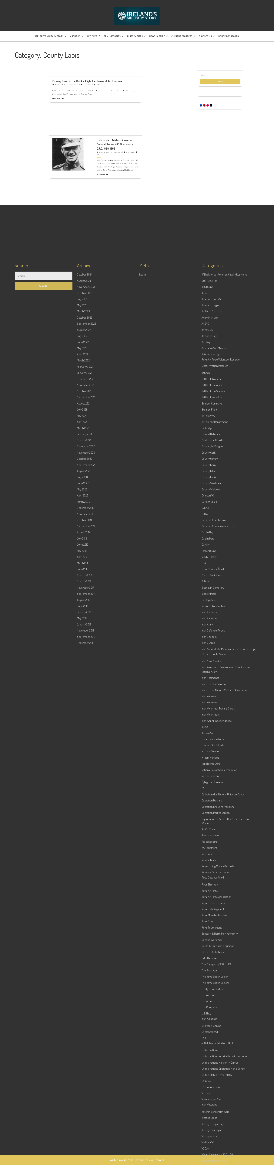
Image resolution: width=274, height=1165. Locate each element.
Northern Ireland (211, 1079)
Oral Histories (112, 36)
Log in (142, 578)
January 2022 (84, 676)
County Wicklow (211, 793)
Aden (205, 596)
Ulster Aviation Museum (215, 669)
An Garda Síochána (212, 615)
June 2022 (83, 645)
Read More (82, 60)
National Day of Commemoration (219, 1073)
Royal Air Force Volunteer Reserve (221, 663)
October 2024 (84, 578)
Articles (92, 36)
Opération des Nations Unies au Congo (223, 1098)
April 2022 (82, 658)
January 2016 (84, 928)
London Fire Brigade (213, 1049)
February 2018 (84, 879)
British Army (208, 719)
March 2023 (83, 615)
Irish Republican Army (214, 987)
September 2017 (86, 897)
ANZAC (205, 627)
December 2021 (85, 682)
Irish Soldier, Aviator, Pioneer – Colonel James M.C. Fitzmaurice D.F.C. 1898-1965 (102, 120)
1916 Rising (207, 590)
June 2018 (82, 872)
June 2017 (82, 909)
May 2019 (82, 854)
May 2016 (82, 921)
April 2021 (82, 725)
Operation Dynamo (212, 1104)
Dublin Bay (207, 836)
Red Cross (207, 1157)
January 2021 (84, 744)
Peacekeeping (209, 1145)
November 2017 (85, 891)
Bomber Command (212, 707)
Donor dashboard (228, 36)
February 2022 (85, 670)
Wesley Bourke (88, 55)
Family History (209, 860)
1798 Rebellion (210, 584)
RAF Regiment (209, 1151)
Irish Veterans (209, 1006)
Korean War (208, 1036)
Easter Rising (209, 854)
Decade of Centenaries (215, 823)
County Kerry (209, 768)
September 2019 (86, 829)
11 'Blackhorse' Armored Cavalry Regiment (224, 578)
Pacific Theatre (210, 1133)
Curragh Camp (209, 805)
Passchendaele (210, 1139)
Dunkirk (206, 848)
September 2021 (86, 701)
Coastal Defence (211, 737)
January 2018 (84, 885)
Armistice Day (209, 639)
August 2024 (84, 584)
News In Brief (157, 36)
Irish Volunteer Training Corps (218, 1012)
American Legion (211, 609)
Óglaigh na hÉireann (212, 1085)
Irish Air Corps (209, 915)
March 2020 (83, 805)
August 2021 (83, 707)
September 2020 (86, 768)
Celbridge (207, 731)
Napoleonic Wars (211, 1067)
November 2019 (85, 817)
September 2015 (86, 940)
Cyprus (205, 811)
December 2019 (85, 811)
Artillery (206, 645)
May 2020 (82, 793)
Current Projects (181, 36)
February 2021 (84, 737)
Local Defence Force (213, 1042)
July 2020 (82, 780)
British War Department (215, 725)
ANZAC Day (207, 633)
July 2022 (82, 639)
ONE (204, 1091)
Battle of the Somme (213, 694)
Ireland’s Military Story (49, 36)
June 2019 (82, 848)
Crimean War (209, 799)
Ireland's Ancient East (214, 909)
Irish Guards (208, 946)
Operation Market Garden (216, 1116)
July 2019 (82, 842)
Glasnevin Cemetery (213, 891)
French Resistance (212, 879)
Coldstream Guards (212, 744)
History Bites (135, 36)
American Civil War (212, 602)
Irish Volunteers (211, 1018)
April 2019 (82, 860)
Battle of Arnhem (211, 682)
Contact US (205, 36)
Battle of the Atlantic (213, 688)
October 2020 (84, 762)
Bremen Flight (209, 713)
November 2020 (86, 756)
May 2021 (81, 719)
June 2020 (83, 786)
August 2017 (83, 903)
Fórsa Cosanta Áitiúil (213, 872)
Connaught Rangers (212, 750)
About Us (75, 36)
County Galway (210, 762)
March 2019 (83, 866)
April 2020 (82, 799)
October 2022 (84, 621)
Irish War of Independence (217, 1024)
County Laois (209, 780)
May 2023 (82, 609)
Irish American (210, 921)
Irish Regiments (210, 981)
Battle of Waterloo (212, 701)
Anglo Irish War (210, 621)
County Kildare (210, 774)
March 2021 (83, 731)
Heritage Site (209, 903)
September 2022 (86, 627)
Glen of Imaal (209, 897)
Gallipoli (206, 885)
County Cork (209, 756)
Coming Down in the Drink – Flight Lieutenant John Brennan (93, 54)
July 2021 (82, 713)
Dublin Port (208, 842)
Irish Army (207, 928)
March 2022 (83, 664)
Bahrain (206, 676)
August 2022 (84, 633)
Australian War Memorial (215, 651)
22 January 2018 (83, 55)
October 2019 (84, 823)
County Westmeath (212, 786)
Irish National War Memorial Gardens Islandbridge (229, 952)
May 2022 (82, 651)
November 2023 (86, 590)
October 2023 (84, 596)
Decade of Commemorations (218, 829)
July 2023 (82, 602)
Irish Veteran (209, 999)
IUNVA (205, 1030)
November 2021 (85, 688)
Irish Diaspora (209, 940)
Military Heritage (210, 1061)
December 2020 (86, 750)
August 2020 (84, 774)
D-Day (205, 817)
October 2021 (84, 694)
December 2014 (85, 946)
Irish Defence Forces (213, 934)
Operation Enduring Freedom (218, 1110)
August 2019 (83, 836)
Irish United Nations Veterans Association (225, 993)
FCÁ (204, 866)
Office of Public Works (214, 957)
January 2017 (84, 915)
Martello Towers (210, 1055)
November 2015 (85, 934)
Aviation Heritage (211, 658)
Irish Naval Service (212, 965)
